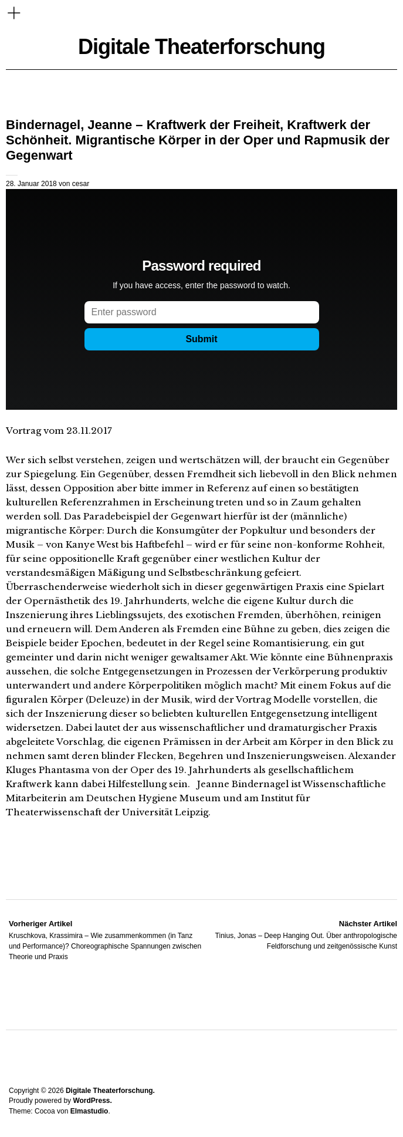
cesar (80, 184)
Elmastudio (89, 1111)
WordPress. (92, 1100)
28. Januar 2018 (31, 184)
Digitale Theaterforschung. (110, 1091)
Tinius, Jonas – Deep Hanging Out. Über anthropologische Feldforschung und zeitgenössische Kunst (300, 934)
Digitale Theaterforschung (201, 47)
